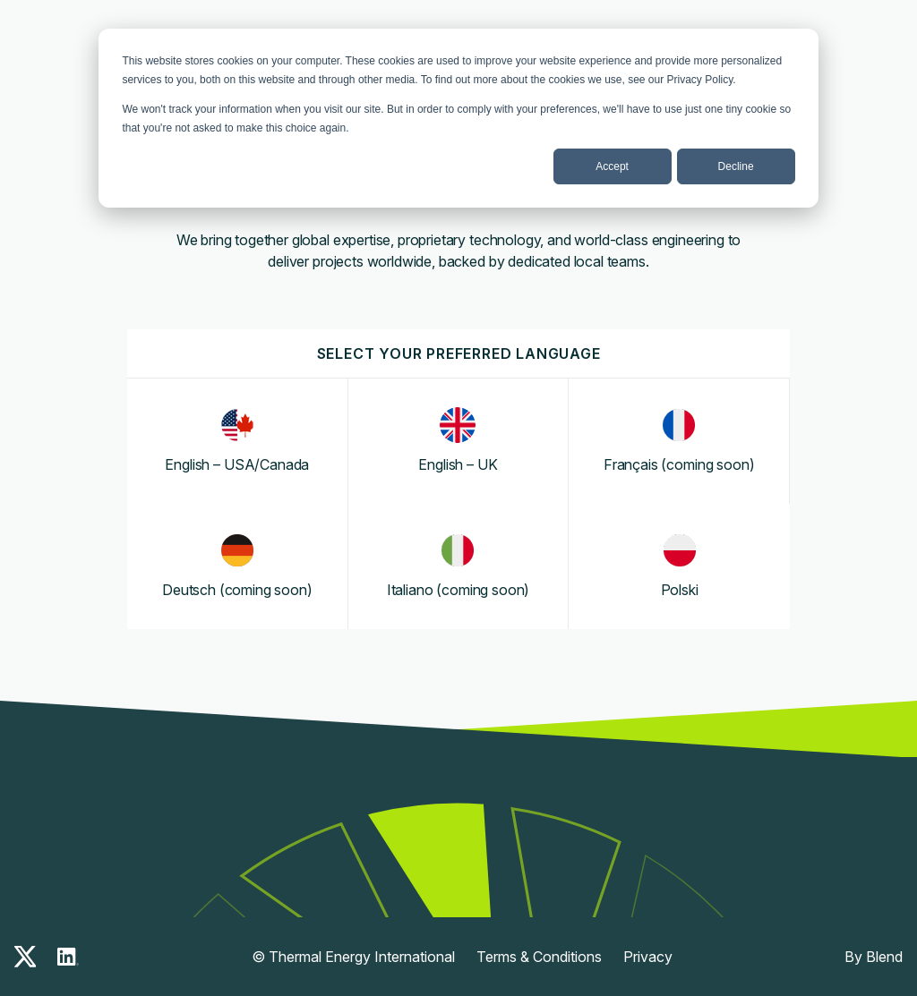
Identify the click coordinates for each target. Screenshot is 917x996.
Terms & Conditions (539, 957)
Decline (736, 166)
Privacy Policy (700, 79)
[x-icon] (25, 956)
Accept (612, 166)
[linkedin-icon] (68, 956)
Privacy (648, 957)
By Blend (873, 957)
